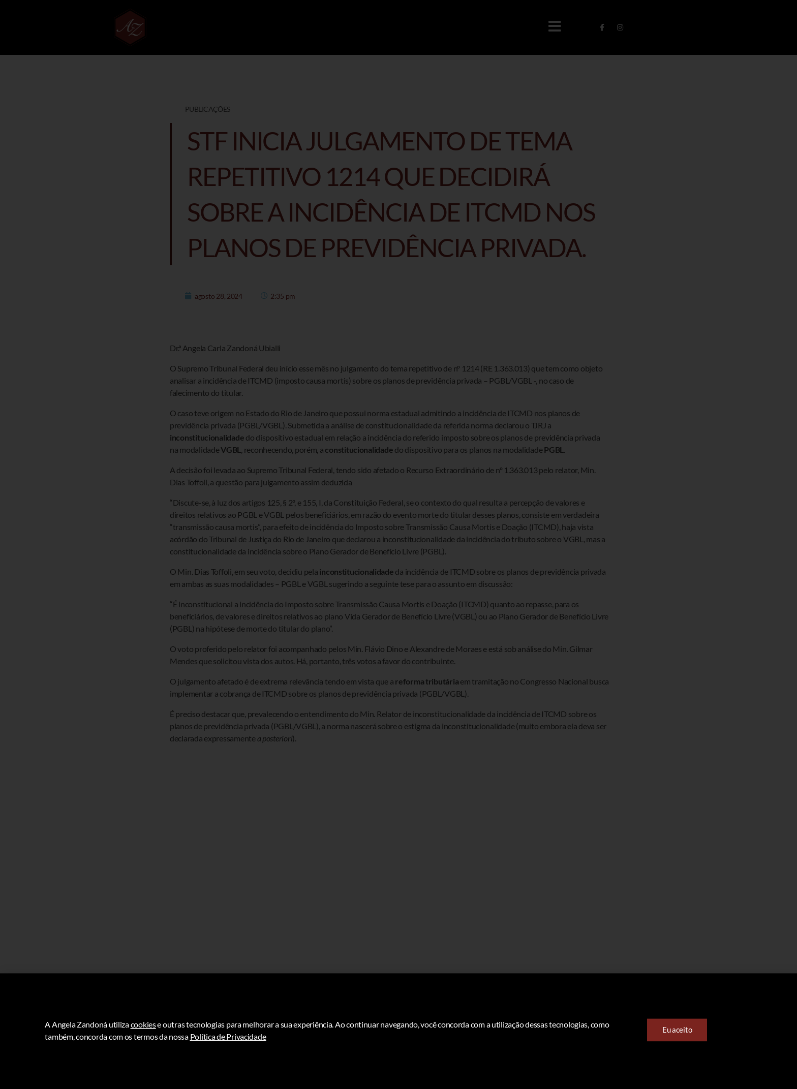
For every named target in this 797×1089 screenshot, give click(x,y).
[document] (398, 544)
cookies (143, 1043)
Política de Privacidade (228, 1056)
